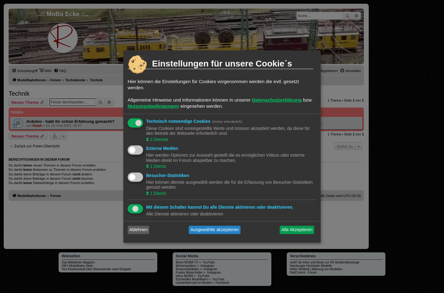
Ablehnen (139, 229)
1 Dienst (157, 166)
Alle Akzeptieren (297, 229)
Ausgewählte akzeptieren (215, 229)
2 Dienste (158, 139)
